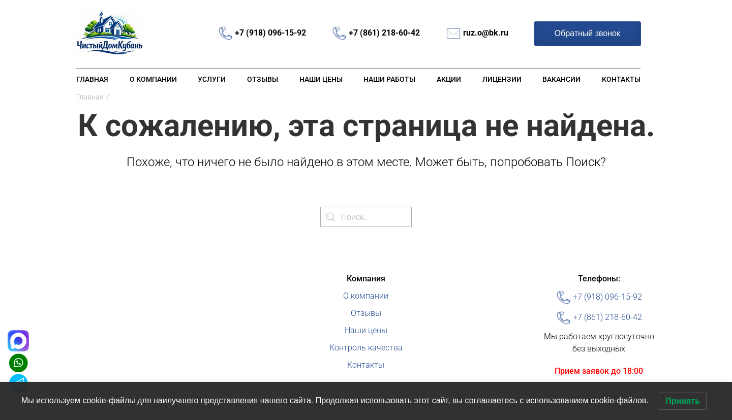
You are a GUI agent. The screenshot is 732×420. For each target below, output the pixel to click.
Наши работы (389, 79)
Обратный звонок (587, 33)
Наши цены (321, 79)
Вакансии (561, 79)
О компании (153, 79)
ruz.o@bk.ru (485, 33)
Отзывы (262, 79)
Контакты (621, 79)
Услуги (212, 79)
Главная (92, 79)
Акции (449, 79)
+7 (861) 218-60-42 (384, 33)
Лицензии (502, 79)
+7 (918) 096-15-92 (270, 33)
